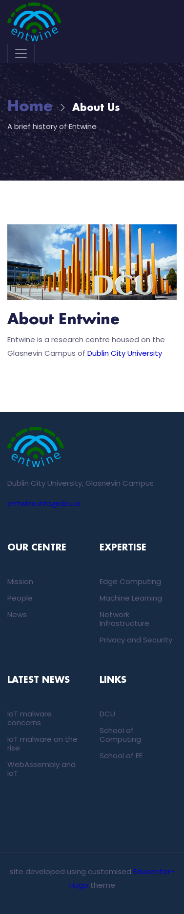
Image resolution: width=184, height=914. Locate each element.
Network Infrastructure (124, 618)
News (17, 614)
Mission (20, 581)
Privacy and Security (136, 640)
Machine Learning (131, 598)
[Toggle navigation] (21, 53)
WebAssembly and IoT (41, 768)
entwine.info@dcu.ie (44, 503)
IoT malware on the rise (42, 743)
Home (30, 107)
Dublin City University (124, 353)
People (20, 598)
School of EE (121, 755)
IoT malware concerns (29, 718)
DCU (107, 714)
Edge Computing (130, 581)
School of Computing (120, 734)
